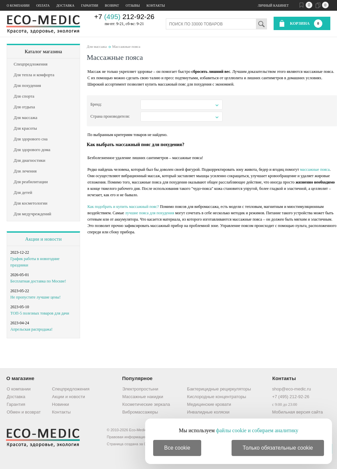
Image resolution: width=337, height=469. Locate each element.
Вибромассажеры (140, 412)
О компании (18, 5)
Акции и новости (43, 239)
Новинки (60, 404)
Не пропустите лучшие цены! (35, 297)
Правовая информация (126, 437)
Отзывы (133, 5)
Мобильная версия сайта (297, 412)
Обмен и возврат (24, 412)
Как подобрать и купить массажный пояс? (123, 206)
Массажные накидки (142, 396)
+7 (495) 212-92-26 (290, 396)
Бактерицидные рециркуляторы (219, 388)
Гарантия (16, 404)
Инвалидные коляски (208, 412)
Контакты (155, 5)
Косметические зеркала (146, 404)
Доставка (65, 5)
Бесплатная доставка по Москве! (38, 281)
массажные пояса (315, 169)
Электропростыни (140, 388)
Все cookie (177, 448)
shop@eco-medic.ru (291, 388)
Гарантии (89, 5)
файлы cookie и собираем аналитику (257, 430)
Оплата (42, 5)
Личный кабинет (273, 5)
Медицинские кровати (209, 404)
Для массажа (97, 46)
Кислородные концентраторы (216, 396)
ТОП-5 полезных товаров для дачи (39, 313)
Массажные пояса (126, 46)
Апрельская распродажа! (31, 329)
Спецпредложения (70, 388)
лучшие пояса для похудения (149, 213)
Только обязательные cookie (278, 448)
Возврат (112, 5)
